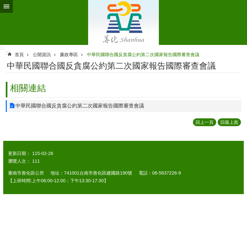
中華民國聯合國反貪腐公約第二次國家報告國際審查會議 (143, 54)
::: (2, 47)
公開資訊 (42, 54)
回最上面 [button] (229, 122)
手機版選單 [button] (6, 6)
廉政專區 (69, 54)
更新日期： (19, 153)
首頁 (19, 54)
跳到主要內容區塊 (3, 3)
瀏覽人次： (19, 161)
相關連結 (28, 88)
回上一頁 (205, 122)
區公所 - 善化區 (123, 22)
